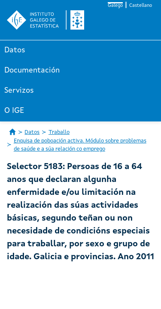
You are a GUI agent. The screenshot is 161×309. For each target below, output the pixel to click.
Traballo (59, 132)
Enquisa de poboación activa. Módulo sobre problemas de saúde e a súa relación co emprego (80, 145)
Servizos (19, 90)
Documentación (32, 70)
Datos (14, 50)
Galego (115, 5)
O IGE (14, 111)
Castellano (140, 5)
